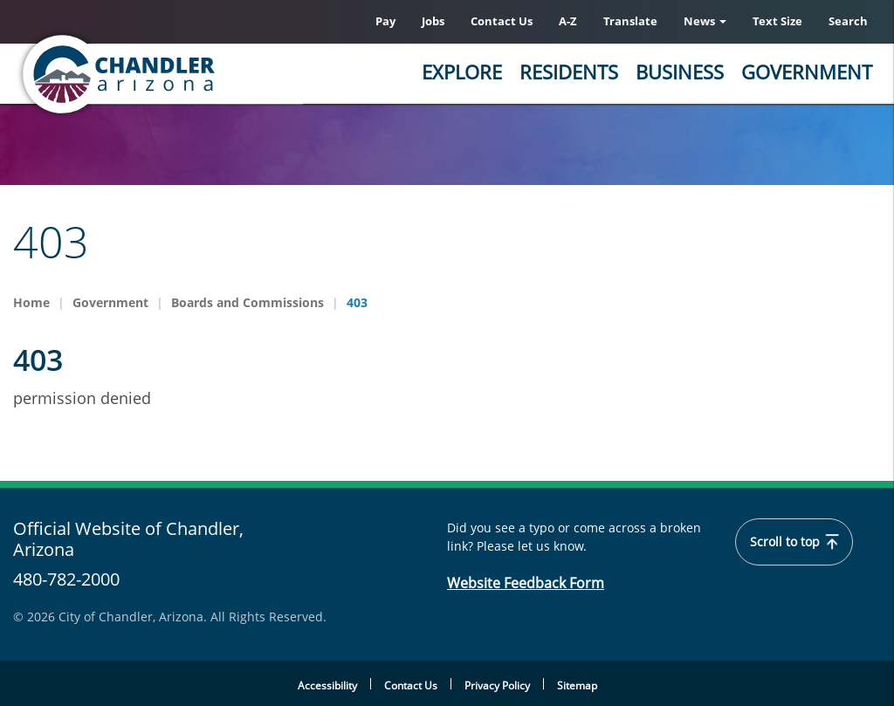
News (705, 21)
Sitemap (577, 685)
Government (806, 71)
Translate (630, 21)
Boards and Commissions (247, 302)
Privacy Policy (497, 685)
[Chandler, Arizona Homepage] (187, 74)
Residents (568, 71)
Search (848, 21)
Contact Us (502, 21)
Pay (385, 21)
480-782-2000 (66, 579)
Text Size (777, 21)
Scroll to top (794, 542)
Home (31, 302)
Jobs (433, 21)
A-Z (568, 21)
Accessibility (327, 685)
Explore (462, 71)
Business (680, 71)
